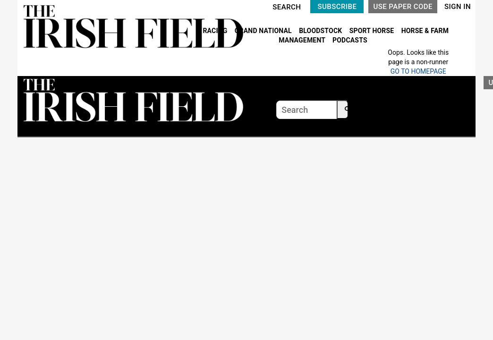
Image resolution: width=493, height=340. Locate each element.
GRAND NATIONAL (264, 30)
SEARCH (286, 7)
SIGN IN (457, 6)
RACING (216, 30)
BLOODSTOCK (321, 30)
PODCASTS (349, 40)
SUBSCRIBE (337, 6)
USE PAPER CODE (403, 6)
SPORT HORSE (372, 30)
